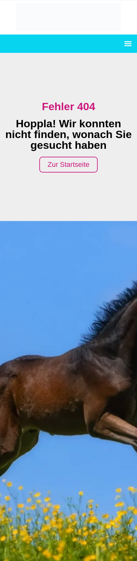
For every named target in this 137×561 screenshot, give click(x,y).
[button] (128, 44)
